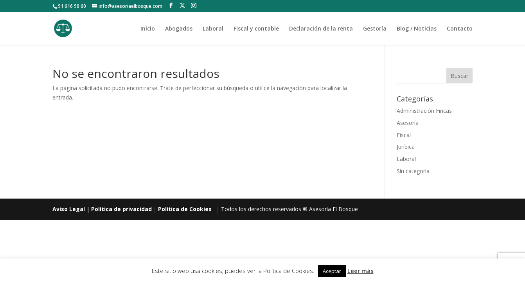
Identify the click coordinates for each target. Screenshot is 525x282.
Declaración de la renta (321, 29)
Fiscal (404, 135)
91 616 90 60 (72, 6)
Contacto (460, 29)
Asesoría (408, 123)
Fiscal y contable (256, 29)
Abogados (178, 29)
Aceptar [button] (332, 271)
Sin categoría (413, 171)
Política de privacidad (121, 209)
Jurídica (406, 146)
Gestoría (375, 29)
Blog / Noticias (417, 29)
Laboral (213, 29)
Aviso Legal (68, 209)
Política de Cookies (185, 209)
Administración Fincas (424, 110)
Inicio (147, 29)
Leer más (360, 271)
